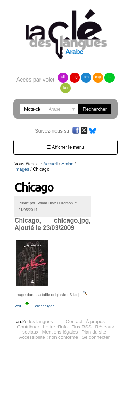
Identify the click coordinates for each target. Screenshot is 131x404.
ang (75, 77)
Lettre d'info (55, 326)
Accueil (50, 163)
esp (98, 77)
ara (86, 77)
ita (110, 77)
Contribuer (28, 326)
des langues (33, 321)
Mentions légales (60, 332)
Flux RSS (81, 326)
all (63, 77)
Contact (74, 321)
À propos (95, 321)
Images (84, 163)
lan (65, 87)
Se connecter (96, 337)
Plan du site (93, 332)
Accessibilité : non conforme (48, 337)
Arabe (67, 163)
